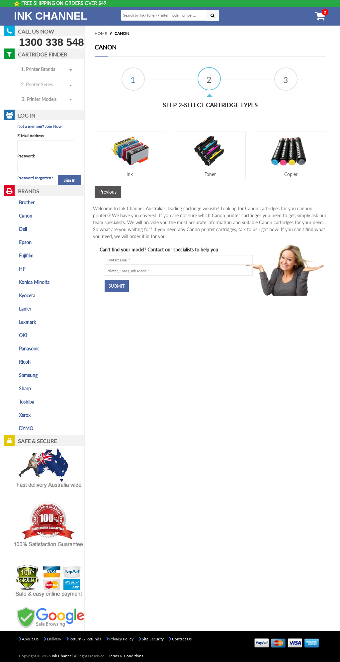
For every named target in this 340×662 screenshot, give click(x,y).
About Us (29, 638)
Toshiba (26, 402)
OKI (23, 335)
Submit (117, 286)
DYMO (26, 428)
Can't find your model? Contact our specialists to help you (159, 249)
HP (22, 269)
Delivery (52, 638)
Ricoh (25, 362)
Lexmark (27, 322)
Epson (25, 242)
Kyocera (27, 295)
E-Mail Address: (30, 135)
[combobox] (45, 99)
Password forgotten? (35, 177)
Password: (26, 155)
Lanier (25, 309)
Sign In (69, 180)
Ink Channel (50, 16)
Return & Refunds (83, 638)
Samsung (28, 375)
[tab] (132, 78)
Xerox (25, 415)
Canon (25, 216)
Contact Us (180, 638)
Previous (108, 192)
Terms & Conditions (126, 655)
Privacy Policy (119, 638)
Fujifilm (26, 255)
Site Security (151, 638)
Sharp (25, 388)
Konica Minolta (34, 282)
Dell (23, 229)
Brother (27, 202)
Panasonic (29, 348)
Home (101, 33)
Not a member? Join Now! (39, 126)
